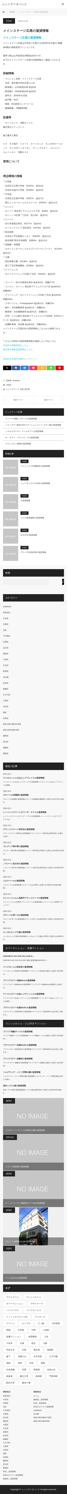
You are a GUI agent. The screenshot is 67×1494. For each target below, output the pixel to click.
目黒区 (5, 718)
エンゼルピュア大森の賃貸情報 (17, 932)
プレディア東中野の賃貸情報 (16, 846)
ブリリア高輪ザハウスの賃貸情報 (18, 1031)
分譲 (21, 389)
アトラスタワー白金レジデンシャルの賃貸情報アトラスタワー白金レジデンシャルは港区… (33, 999)
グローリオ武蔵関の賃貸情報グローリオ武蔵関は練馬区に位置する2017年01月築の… (33, 800)
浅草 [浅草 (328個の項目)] (20, 1363)
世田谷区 (6, 613)
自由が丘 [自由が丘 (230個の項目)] (51, 1369)
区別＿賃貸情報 (9, 1471)
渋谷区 (9, 21)
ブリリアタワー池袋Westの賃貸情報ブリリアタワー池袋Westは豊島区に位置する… (32, 986)
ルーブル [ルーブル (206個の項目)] (26, 1323)
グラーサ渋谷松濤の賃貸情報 (33, 552)
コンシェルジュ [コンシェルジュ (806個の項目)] (33, 1297)
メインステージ (12, 389)
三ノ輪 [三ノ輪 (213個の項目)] (41, 1323)
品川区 (5, 648)
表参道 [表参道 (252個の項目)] (9, 1376)
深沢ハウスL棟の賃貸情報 (14, 1086)
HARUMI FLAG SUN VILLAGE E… (18, 956)
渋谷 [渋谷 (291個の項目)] (31, 1363)
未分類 (5, 677)
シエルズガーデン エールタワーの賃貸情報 (24, 431)
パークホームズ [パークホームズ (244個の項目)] (33, 1310)
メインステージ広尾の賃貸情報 (22, 37)
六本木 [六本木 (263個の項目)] (9, 1343)
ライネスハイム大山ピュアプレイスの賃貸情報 (23, 778)
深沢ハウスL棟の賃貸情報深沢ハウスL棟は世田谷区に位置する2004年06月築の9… (32, 1091)
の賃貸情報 (25, 500)
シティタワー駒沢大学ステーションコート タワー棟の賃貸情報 (33, 425)
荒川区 (5, 742)
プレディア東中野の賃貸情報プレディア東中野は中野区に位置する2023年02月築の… (33, 852)
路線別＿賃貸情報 (10, 1479)
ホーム (36, 1396)
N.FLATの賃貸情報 (28, 535)
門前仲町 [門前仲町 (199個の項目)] (53, 1376)
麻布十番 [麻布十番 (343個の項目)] (26, 1383)
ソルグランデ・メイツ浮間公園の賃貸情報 (21, 1072)
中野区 (5, 624)
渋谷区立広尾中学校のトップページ (20, 359)
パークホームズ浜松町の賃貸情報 (18, 967)
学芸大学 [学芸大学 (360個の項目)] (10, 1350)
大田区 (5, 659)
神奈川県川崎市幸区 (11, 730)
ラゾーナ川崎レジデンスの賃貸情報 (21, 419)
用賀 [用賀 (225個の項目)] (43, 1363)
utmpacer (16, 380)
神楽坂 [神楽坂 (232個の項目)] (37, 1369)
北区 (5, 630)
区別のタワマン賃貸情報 (13, 1475)
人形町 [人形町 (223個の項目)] (46, 1330)
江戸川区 (6, 695)
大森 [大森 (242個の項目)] (45, 1343)
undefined (7, 607)
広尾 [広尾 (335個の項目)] (24, 1350)
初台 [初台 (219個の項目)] (33, 1343)
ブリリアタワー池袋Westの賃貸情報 (19, 980)
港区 (5, 712)
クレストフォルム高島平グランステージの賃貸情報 (25, 898)
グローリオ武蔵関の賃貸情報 (16, 795)
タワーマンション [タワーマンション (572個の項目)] (14, 1303)
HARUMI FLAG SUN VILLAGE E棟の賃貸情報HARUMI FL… (25, 960)
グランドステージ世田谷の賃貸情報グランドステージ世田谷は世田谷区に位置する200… (33, 834)
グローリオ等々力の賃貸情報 (16, 915)
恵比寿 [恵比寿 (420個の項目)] (37, 1350)
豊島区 (5, 753)
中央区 (5, 618)
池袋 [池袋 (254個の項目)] (8, 1363)
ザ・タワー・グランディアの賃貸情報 (22, 437)
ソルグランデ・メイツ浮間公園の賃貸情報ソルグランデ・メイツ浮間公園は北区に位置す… (33, 1077)
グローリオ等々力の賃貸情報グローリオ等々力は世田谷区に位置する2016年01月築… (33, 920)
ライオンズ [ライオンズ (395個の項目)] (40, 1317)
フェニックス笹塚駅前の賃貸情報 (35, 466)
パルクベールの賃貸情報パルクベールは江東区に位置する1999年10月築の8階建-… (32, 886)
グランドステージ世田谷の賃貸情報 (19, 829)
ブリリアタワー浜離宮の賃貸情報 (18, 1059)
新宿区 (5, 671)
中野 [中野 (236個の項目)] (33, 1330)
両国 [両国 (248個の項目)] (8, 1330)
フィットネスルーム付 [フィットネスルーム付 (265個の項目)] (16, 1317)
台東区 (5, 642)
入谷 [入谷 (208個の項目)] (46, 1336)
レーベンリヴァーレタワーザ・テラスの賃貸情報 (24, 812)
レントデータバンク (14, 4)
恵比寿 (27, 389)
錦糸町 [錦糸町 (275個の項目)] (39, 1376)
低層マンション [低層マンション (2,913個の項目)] (13, 1336)
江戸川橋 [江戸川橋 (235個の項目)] (53, 1356)
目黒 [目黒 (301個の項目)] (24, 1369)
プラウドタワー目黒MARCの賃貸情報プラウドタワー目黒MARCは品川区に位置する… (33, 1013)
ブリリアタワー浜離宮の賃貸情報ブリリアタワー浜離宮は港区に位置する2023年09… (33, 1064)
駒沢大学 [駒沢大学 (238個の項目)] (10, 1383)
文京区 (5, 665)
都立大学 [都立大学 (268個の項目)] (24, 1376)
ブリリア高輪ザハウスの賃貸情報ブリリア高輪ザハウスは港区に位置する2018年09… (33, 1037)
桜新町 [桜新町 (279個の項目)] (50, 1350)
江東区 (5, 701)
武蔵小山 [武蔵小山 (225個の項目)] (22, 1356)
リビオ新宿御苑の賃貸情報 (32, 518)
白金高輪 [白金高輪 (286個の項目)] (10, 1369)
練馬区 (5, 736)
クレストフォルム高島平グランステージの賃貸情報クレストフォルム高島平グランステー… (33, 903)
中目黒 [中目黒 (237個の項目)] (21, 1330)
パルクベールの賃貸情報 (14, 881)
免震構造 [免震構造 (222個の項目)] (32, 1336)
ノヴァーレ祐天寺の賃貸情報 (16, 864)
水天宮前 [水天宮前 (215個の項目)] (38, 1356)
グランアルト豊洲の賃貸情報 (18, 444)
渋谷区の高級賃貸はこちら (15, 345)
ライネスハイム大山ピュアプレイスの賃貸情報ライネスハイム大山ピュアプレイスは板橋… (33, 783)
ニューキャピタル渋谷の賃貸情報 (35, 483)
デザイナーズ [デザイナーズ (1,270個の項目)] (36, 1303)
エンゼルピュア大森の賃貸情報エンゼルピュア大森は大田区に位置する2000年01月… (33, 937)
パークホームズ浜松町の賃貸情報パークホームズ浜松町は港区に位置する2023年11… (33, 972)
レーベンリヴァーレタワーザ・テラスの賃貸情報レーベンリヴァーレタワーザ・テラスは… (33, 817)
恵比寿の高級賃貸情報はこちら (18, 349)
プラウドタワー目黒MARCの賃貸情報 (20, 1007)
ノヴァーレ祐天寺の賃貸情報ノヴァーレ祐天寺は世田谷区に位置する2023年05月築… (33, 869)
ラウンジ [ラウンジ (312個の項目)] (10, 1323)
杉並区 (5, 683)
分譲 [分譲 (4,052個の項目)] (22, 1343)
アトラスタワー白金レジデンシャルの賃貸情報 (23, 994)
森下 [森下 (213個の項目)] (8, 1356)
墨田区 (5, 654)
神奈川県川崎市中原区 (12, 724)
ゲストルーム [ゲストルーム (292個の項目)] (12, 1297)
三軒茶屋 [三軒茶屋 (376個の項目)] (55, 1323)
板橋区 (5, 689)
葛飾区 (5, 748)
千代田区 (6, 636)
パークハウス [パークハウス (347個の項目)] (12, 1310)
